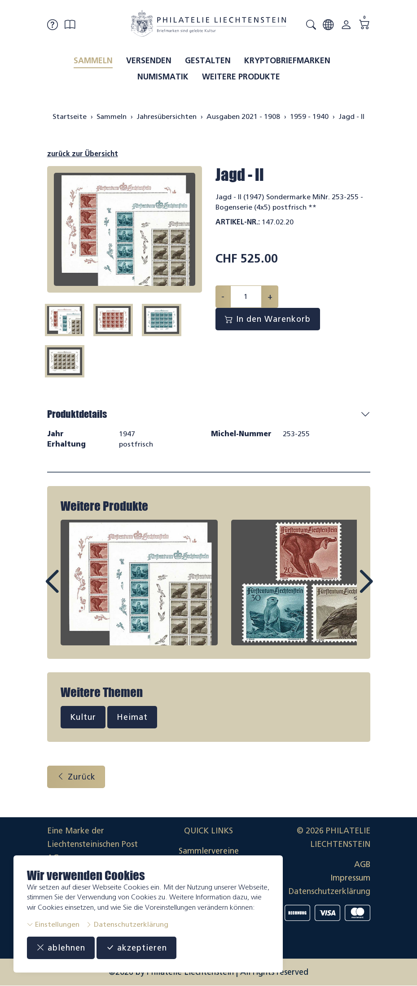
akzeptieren (136, 948)
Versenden (148, 61)
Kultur (83, 717)
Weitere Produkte (241, 77)
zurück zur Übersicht (82, 153)
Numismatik (163, 77)
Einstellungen (53, 924)
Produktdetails (77, 414)
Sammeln (93, 61)
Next (345, 590)
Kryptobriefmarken (287, 61)
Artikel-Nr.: (237, 222)
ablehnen (60, 948)
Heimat (132, 717)
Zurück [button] (76, 777)
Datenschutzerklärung (127, 924)
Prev (72, 590)
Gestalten (208, 61)
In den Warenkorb (268, 319)
